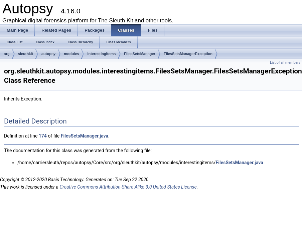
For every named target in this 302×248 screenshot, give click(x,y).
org (7, 54)
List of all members (285, 62)
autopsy (48, 54)
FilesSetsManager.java (84, 136)
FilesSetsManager (139, 54)
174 (43, 136)
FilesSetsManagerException (188, 54)
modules (71, 54)
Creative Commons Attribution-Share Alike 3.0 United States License (127, 187)
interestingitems (101, 54)
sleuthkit (25, 54)
